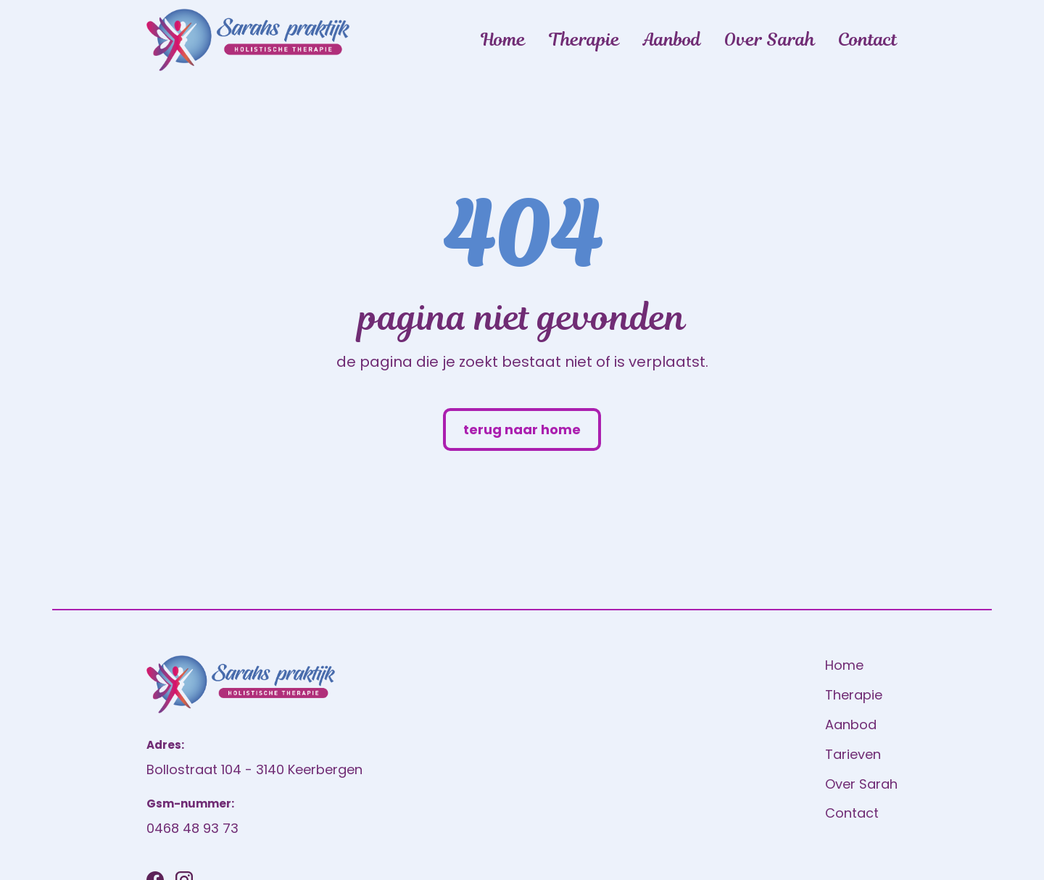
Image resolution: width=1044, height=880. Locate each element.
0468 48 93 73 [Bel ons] (192, 828)
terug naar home (522, 429)
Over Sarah (769, 39)
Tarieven (853, 754)
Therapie (584, 39)
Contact (868, 39)
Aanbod (672, 39)
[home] (247, 40)
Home (503, 39)
